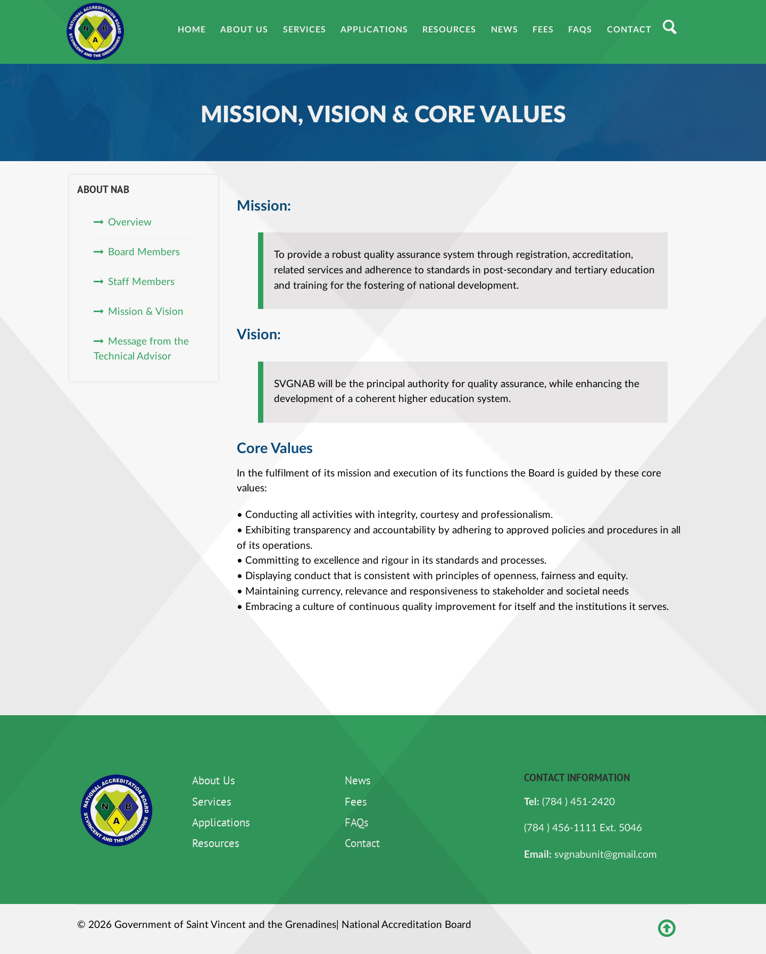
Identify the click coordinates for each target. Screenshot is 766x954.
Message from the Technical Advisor (141, 349)
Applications (221, 824)
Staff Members (141, 282)
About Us (213, 782)
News (358, 782)
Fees (356, 803)
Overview (130, 222)
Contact (362, 844)
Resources (215, 844)
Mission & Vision (146, 312)
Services (211, 803)
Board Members (144, 252)
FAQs (357, 824)
